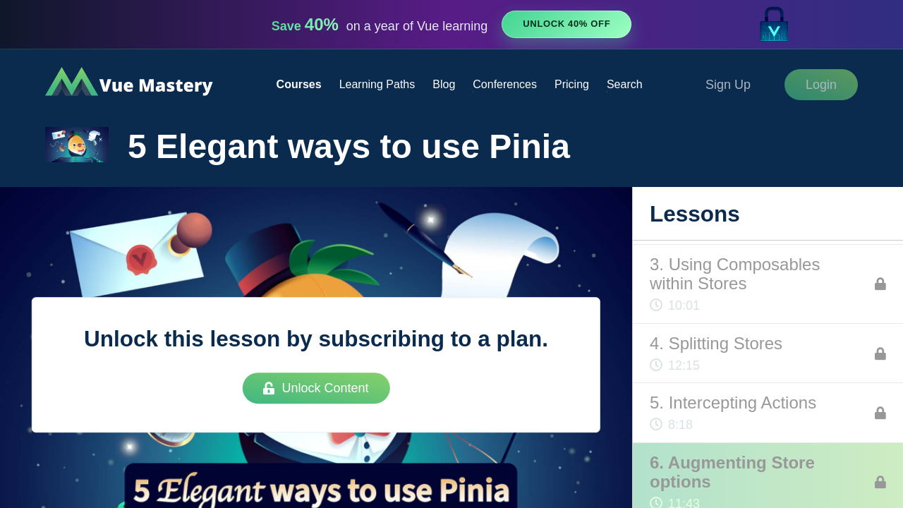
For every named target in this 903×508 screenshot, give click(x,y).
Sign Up (728, 85)
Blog (443, 84)
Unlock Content (315, 388)
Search (625, 84)
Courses (299, 84)
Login (821, 85)
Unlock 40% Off (566, 23)
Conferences (505, 84)
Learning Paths (377, 84)
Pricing (571, 84)
